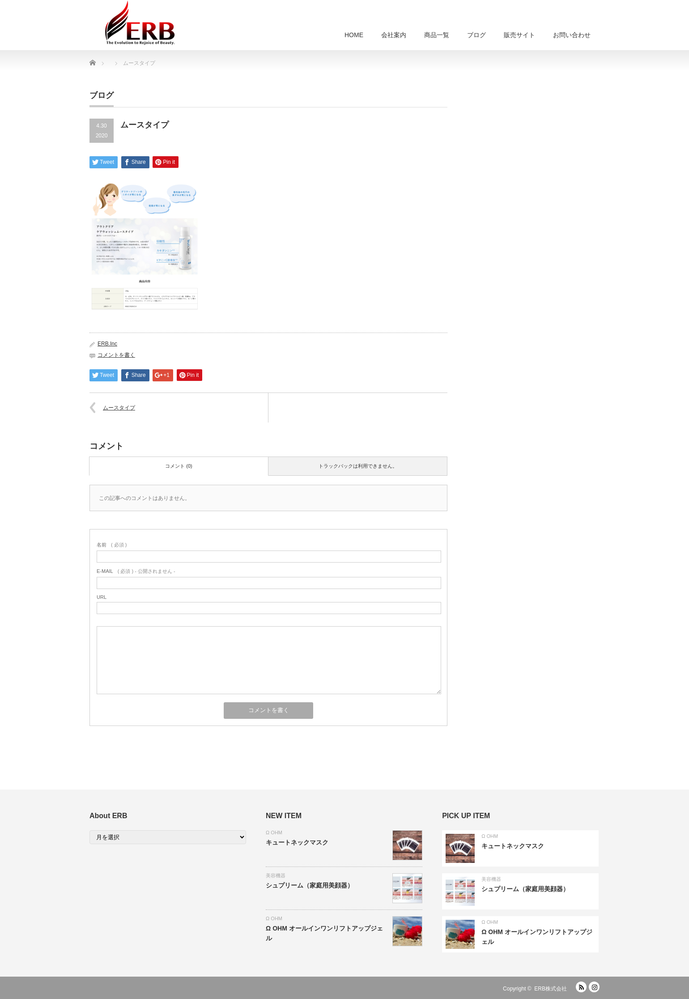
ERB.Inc (107, 344)
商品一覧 (436, 34)
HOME (353, 34)
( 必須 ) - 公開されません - (136, 571)
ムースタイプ (119, 408)
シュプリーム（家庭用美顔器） (309, 885)
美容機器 (275, 875)
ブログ (476, 34)
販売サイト (519, 34)
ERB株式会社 (550, 989)
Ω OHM (274, 832)
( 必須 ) (112, 544)
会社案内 (393, 34)
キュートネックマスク (297, 842)
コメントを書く (116, 355)
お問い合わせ (572, 34)
